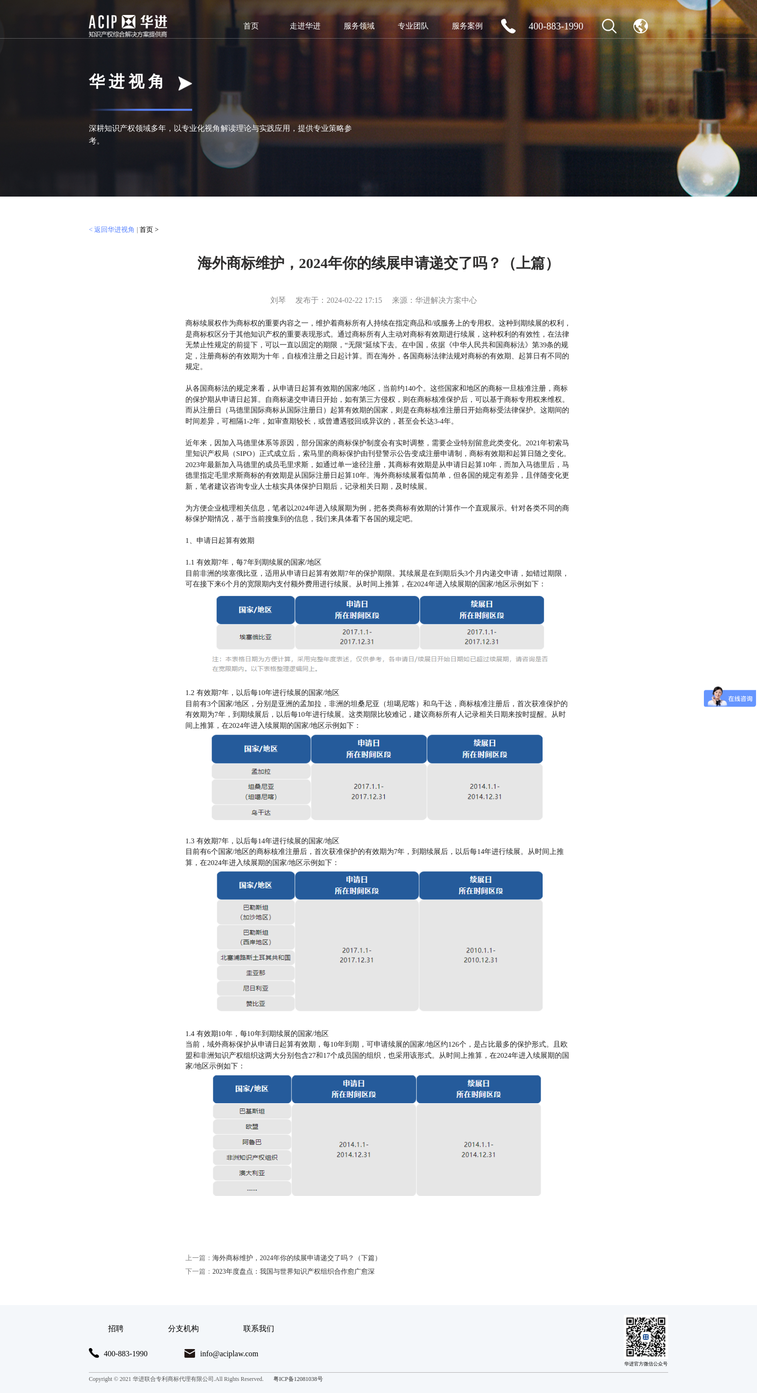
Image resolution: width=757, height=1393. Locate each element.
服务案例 (467, 26)
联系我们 (258, 1328)
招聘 (116, 1328)
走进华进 (305, 26)
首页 (251, 26)
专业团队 (413, 26)
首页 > (149, 229)
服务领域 (359, 26)
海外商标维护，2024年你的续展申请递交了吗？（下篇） (283, 1258)
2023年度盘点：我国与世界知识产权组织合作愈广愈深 (280, 1271)
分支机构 (183, 1328)
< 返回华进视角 (112, 229)
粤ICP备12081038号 (298, 1379)
